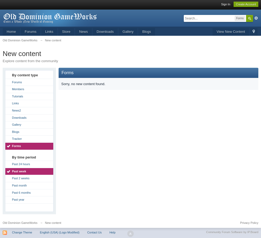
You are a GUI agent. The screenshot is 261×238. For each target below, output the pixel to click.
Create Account (246, 4)
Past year (18, 199)
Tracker (17, 138)
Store (66, 32)
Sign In (225, 4)
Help (112, 232)
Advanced (256, 18)
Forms (16, 146)
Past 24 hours (21, 164)
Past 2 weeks (20, 178)
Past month (19, 185)
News (83, 32)
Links (49, 32)
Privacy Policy (249, 222)
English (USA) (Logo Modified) (60, 232)
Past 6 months (21, 192)
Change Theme (22, 232)
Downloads (105, 32)
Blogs (146, 32)
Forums (30, 32)
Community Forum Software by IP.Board (232, 232)
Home (11, 32)
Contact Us (94, 232)
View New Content (231, 32)
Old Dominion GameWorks (20, 222)
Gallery (128, 32)
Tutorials (17, 96)
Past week (19, 171)
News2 (16, 110)
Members (18, 89)
